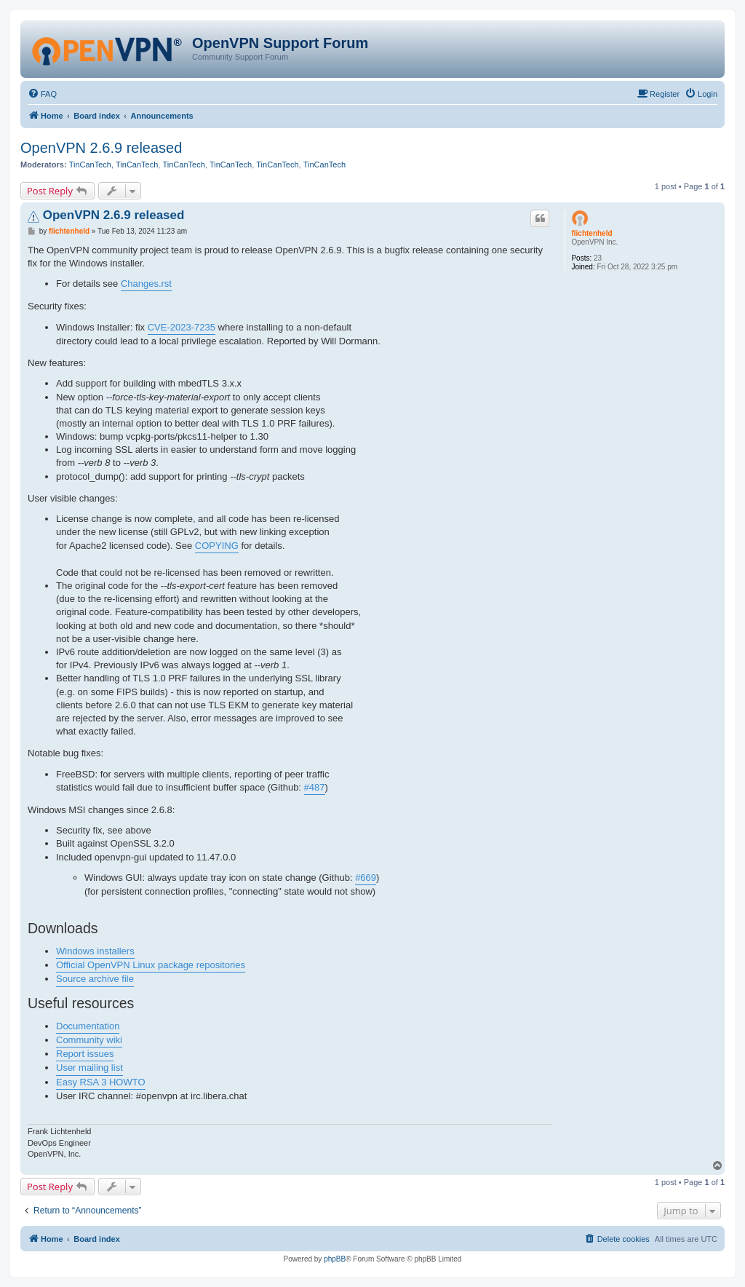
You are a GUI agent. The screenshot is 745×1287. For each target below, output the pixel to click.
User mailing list (89, 1067)
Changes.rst (146, 283)
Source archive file (95, 978)
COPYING (217, 545)
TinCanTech (90, 164)
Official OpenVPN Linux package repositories (150, 964)
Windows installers (95, 951)
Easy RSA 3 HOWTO (101, 1082)
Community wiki (89, 1039)
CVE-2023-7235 (181, 327)
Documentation (87, 1026)
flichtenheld (591, 233)
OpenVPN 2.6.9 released (101, 148)
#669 (365, 877)
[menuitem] (42, 94)
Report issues (84, 1053)
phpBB (335, 1259)
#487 (314, 787)
